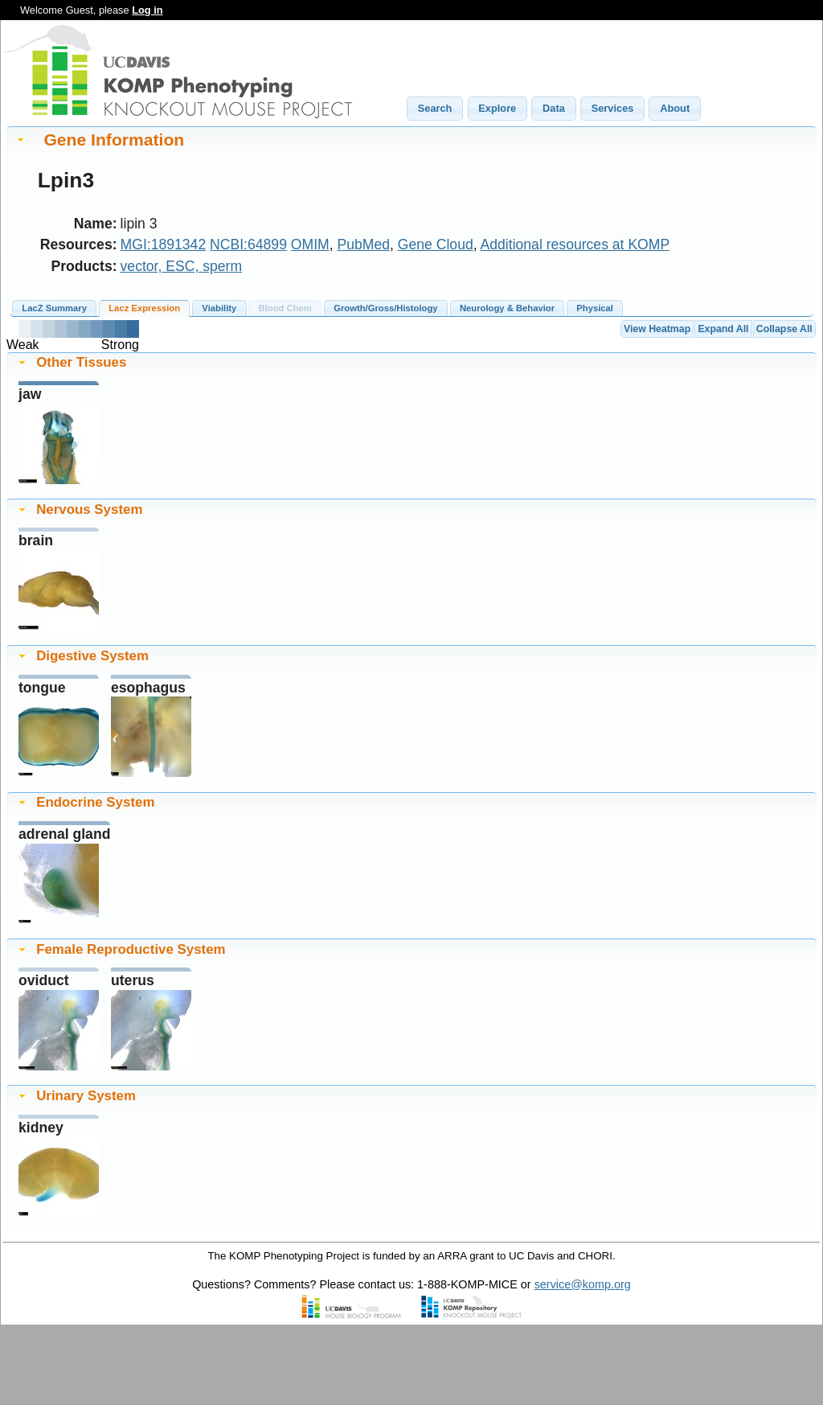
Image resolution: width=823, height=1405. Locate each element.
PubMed (364, 244)
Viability (219, 308)
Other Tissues (81, 362)
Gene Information (113, 139)
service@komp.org (582, 1284)
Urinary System (86, 1095)
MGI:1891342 (164, 244)
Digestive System (92, 655)
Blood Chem (285, 308)
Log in (147, 10)
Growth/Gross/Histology (385, 308)
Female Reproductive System (130, 949)
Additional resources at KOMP (575, 244)
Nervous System (89, 509)
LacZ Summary (54, 308)
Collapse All (784, 329)
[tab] (411, 139)
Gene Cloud (435, 244)
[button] (435, 109)
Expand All (723, 329)
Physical (594, 308)
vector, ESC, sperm (182, 266)
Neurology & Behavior (507, 308)
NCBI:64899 (248, 244)
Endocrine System (95, 802)
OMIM (310, 244)
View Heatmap (657, 329)
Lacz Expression (144, 308)
